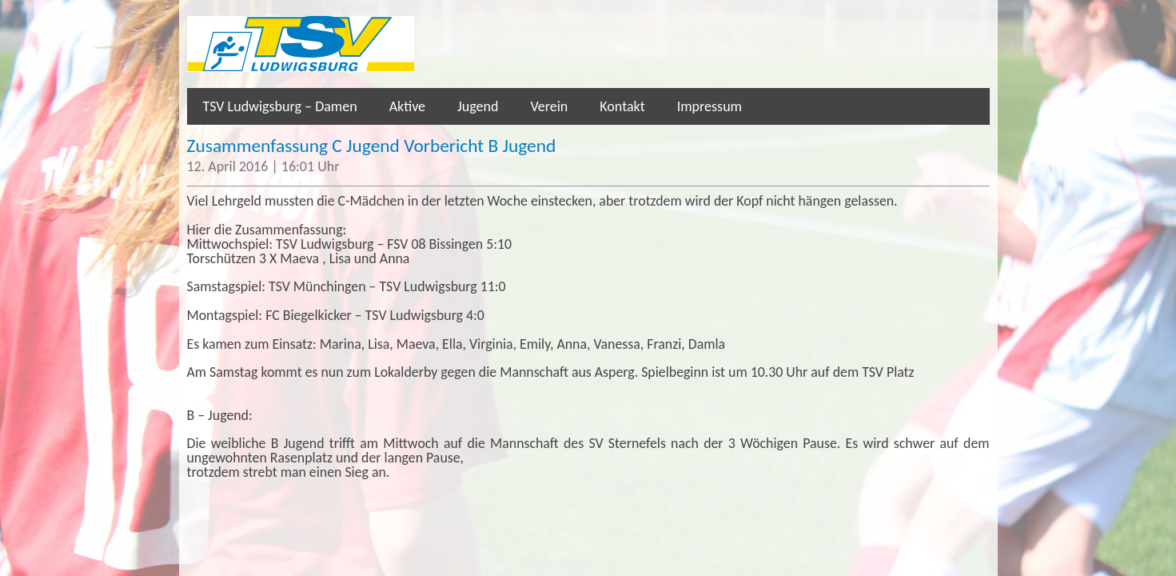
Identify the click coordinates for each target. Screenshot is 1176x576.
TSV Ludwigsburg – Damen (280, 106)
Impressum (709, 106)
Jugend (477, 106)
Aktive (407, 106)
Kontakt (622, 106)
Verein (549, 106)
